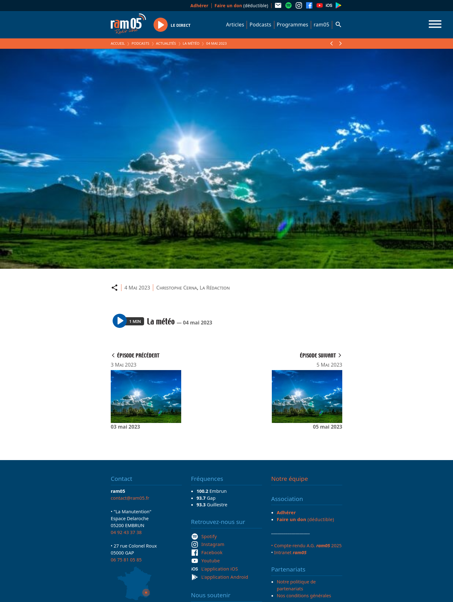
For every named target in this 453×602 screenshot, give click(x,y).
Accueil (118, 43)
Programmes (292, 24)
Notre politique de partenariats (296, 585)
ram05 (321, 24)
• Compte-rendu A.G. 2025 (306, 545)
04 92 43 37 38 (126, 532)
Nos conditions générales (304, 595)
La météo (191, 43)
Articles (235, 24)
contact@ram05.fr (130, 498)
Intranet (290, 552)
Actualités (166, 43)
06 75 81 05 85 (126, 559)
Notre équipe (289, 479)
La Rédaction (215, 287)
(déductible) (241, 5)
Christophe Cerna (176, 287)
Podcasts (260, 24)
